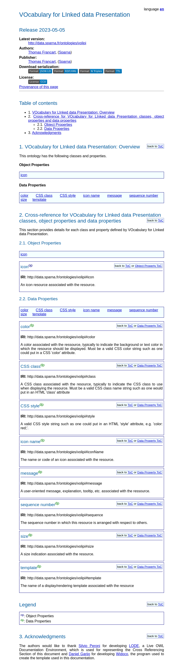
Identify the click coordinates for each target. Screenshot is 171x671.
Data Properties (56, 129)
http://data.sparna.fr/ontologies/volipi (57, 43)
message (114, 195)
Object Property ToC (148, 265)
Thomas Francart (42, 52)
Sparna (65, 52)
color (24, 195)
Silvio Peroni (89, 646)
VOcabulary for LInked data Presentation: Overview (73, 112)
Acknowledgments (46, 133)
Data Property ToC (149, 325)
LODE (134, 646)
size (24, 200)
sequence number (143, 195)
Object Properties (58, 125)
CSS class (44, 195)
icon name (91, 195)
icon (24, 175)
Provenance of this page (38, 87)
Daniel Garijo (79, 654)
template (39, 200)
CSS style (68, 195)
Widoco (122, 654)
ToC (160, 146)
